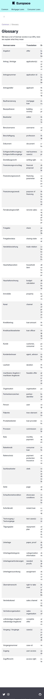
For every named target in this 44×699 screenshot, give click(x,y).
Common (5, 24)
